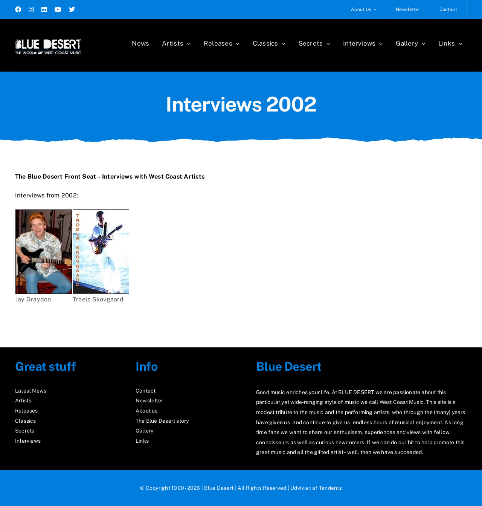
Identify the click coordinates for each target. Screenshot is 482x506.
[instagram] (31, 9)
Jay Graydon (33, 299)
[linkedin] (44, 9)
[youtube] (58, 9)
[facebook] (18, 9)
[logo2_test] (48, 36)
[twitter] (72, 9)
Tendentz (330, 488)
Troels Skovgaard (101, 256)
